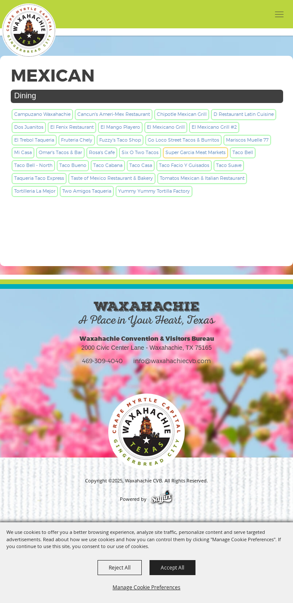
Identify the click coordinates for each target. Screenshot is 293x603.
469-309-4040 (102, 360)
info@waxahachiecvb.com (172, 360)
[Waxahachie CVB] (29, 30)
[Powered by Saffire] (161, 499)
